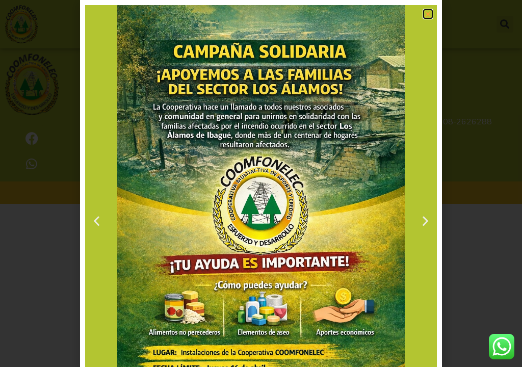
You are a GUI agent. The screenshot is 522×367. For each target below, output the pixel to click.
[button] (428, 14)
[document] (261, 183)
